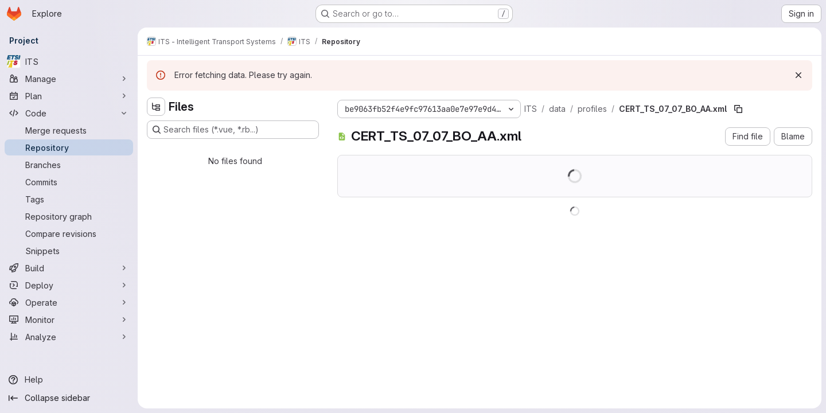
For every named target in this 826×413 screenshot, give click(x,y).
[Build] (69, 268)
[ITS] (69, 61)
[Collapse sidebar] (69, 398)
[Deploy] (69, 285)
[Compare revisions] (69, 233)
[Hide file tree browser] (156, 107)
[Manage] (69, 79)
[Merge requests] (69, 130)
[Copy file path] (738, 109)
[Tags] (69, 199)
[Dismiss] (798, 75)
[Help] (69, 380)
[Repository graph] (69, 216)
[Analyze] (69, 337)
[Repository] (69, 147)
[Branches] (69, 165)
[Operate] (69, 302)
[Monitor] (69, 319)
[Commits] (69, 182)
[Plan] (69, 96)
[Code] (69, 113)
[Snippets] (69, 251)
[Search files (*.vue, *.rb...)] (233, 129)
